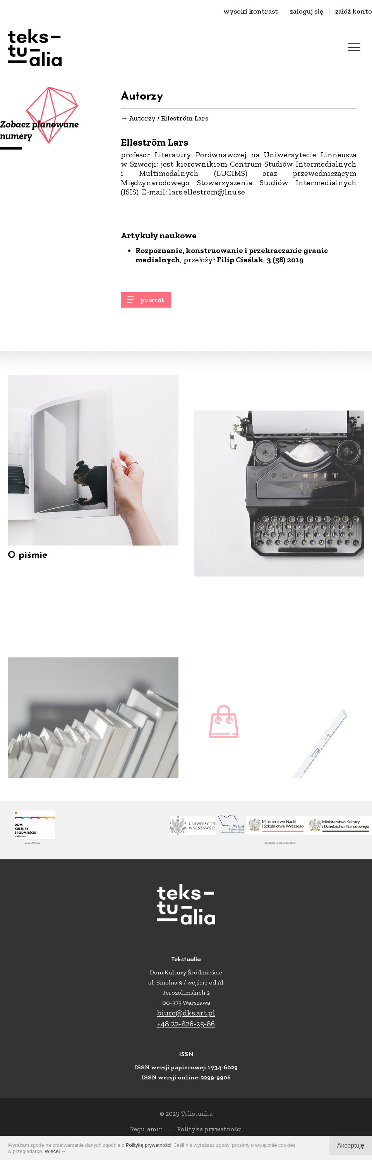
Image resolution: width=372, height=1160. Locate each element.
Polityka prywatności (209, 1129)
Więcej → (55, 1151)
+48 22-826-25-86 (186, 1023)
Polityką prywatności (148, 1145)
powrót (152, 303)
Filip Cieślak (240, 260)
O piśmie (27, 566)
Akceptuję (350, 1145)
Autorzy (142, 118)
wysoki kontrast (250, 11)
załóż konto (353, 11)
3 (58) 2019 (285, 260)
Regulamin (146, 1129)
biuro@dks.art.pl (186, 1012)
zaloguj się (306, 11)
